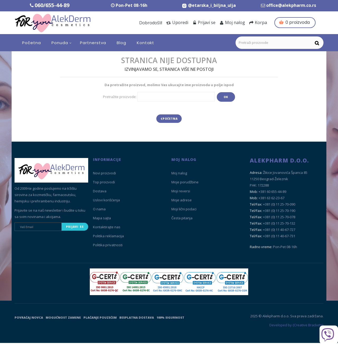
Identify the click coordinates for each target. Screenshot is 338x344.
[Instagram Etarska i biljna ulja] (209, 5)
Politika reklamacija (108, 237)
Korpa (258, 22)
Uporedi (177, 22)
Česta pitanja (182, 219)
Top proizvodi (104, 183)
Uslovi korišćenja (106, 201)
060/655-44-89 (52, 5)
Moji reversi (180, 192)
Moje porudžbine (185, 183)
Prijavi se (204, 22)
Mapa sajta (102, 219)
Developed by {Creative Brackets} (296, 326)
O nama (99, 210)
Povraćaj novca (29, 318)
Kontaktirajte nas (106, 228)
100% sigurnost (170, 318)
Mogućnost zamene (63, 318)
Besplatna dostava (136, 318)
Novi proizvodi (104, 174)
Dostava (99, 192)
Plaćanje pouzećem (100, 318)
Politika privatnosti (108, 246)
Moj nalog (232, 22)
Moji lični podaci (183, 210)
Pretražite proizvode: (120, 96)
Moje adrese (181, 201)
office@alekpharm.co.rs (291, 5)
